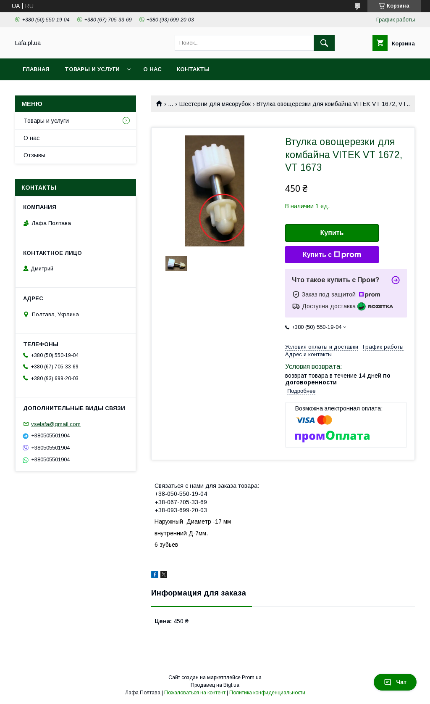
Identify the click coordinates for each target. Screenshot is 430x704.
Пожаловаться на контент (194, 693)
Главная (36, 69)
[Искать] (324, 43)
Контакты (193, 69)
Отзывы (34, 155)
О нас (152, 69)
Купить (332, 232)
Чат (395, 682)
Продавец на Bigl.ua (215, 685)
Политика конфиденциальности (267, 693)
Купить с (332, 255)
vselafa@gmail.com (56, 424)
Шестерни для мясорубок (215, 104)
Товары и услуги (92, 69)
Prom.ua (252, 677)
